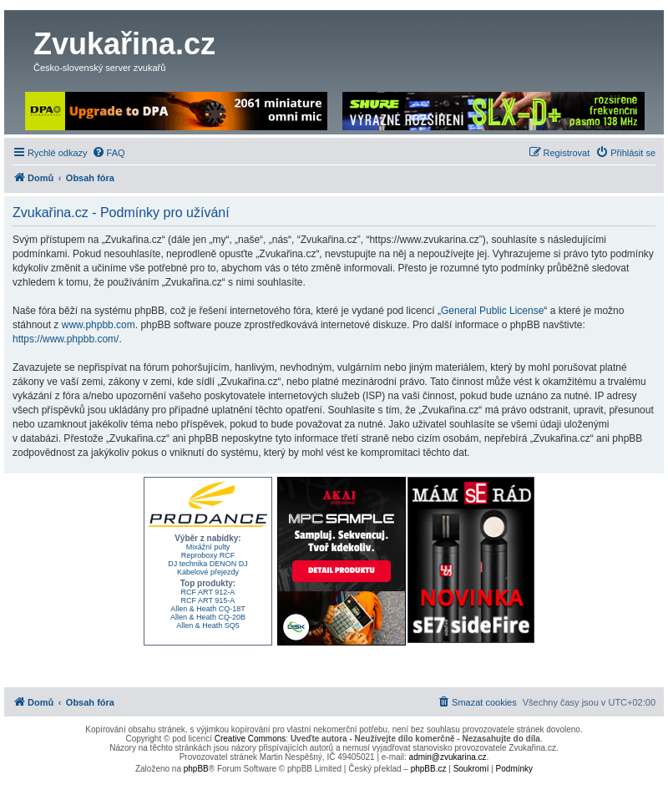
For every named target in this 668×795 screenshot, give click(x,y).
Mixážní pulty (208, 547)
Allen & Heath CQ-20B (207, 617)
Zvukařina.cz (124, 44)
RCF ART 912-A (208, 592)
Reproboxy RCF (208, 555)
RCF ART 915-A (208, 600)
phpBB (196, 768)
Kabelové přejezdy (208, 572)
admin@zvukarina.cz (448, 757)
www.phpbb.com (98, 325)
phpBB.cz (429, 768)
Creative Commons (250, 738)
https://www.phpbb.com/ (66, 339)
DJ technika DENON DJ (208, 564)
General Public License (492, 310)
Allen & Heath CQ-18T (207, 609)
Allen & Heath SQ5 (208, 625)
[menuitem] (108, 153)
